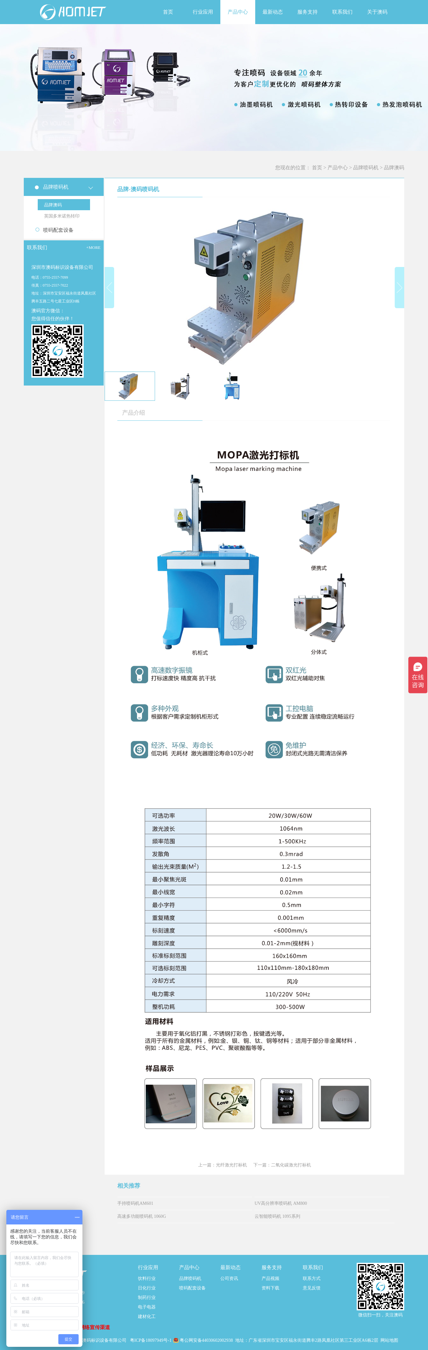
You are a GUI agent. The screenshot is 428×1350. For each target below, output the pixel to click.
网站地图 (389, 1340)
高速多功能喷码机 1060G (141, 1216)
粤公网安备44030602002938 (207, 1340)
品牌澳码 (394, 167)
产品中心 (337, 167)
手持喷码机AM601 (135, 1203)
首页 (168, 12)
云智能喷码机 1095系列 (277, 1216)
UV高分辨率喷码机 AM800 (281, 1203)
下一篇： (282, 1165)
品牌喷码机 (366, 167)
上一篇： (222, 1165)
